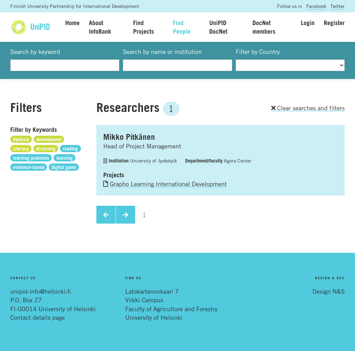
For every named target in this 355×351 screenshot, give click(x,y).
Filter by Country (258, 51)
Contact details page (37, 317)
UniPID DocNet (218, 27)
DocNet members (263, 27)
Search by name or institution (162, 51)
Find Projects (143, 27)
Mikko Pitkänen (129, 136)
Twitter (337, 6)
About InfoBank (100, 27)
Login (308, 22)
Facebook (316, 6)
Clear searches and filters (308, 108)
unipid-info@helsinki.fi (40, 291)
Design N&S (328, 291)
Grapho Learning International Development (168, 184)
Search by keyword (35, 51)
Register (334, 22)
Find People (181, 27)
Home (72, 22)
